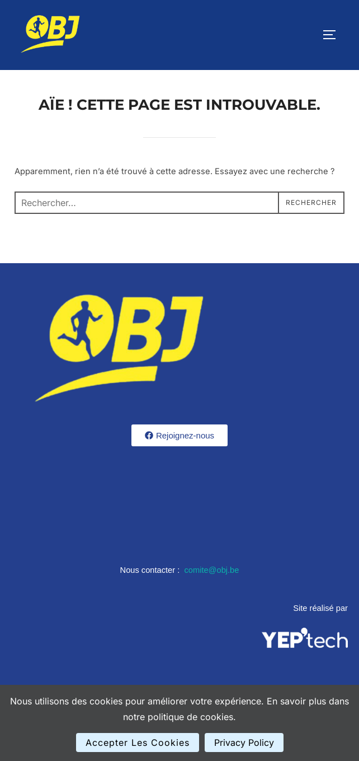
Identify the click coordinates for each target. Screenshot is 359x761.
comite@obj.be (211, 570)
